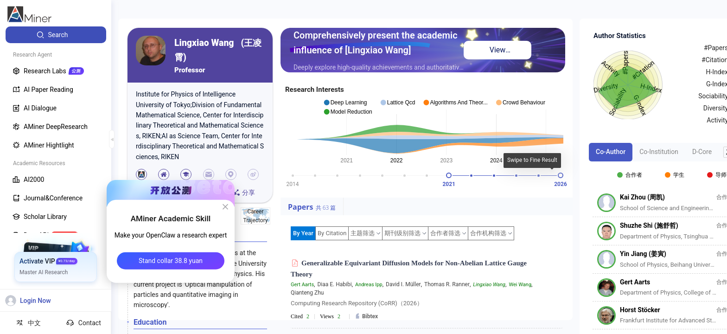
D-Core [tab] (702, 151)
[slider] (449, 175)
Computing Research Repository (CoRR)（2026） (357, 303)
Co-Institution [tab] (658, 151)
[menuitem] (56, 34)
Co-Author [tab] (610, 151)
